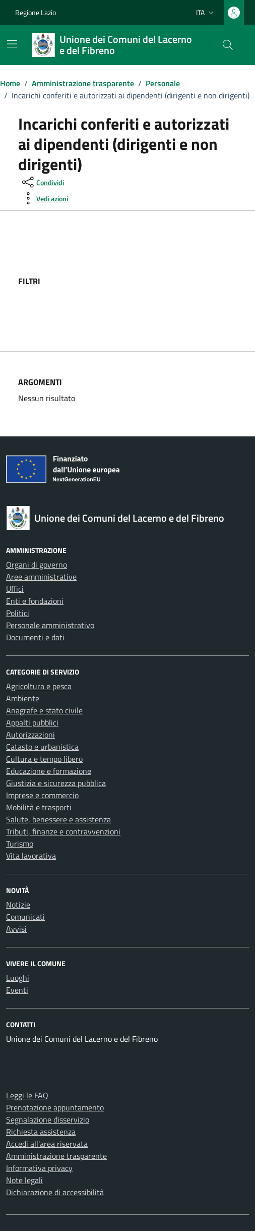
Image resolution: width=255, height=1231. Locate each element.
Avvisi (16, 929)
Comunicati (25, 917)
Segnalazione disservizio (47, 1119)
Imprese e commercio (42, 795)
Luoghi (17, 978)
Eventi (17, 990)
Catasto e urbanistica (42, 747)
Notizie (18, 905)
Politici (17, 613)
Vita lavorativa (31, 856)
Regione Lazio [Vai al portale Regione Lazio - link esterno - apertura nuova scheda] (35, 12)
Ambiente (22, 698)
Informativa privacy (39, 1168)
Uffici (15, 589)
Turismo (19, 843)
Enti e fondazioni (34, 601)
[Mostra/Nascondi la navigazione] (12, 44)
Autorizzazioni (30, 735)
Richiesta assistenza (41, 1132)
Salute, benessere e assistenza (58, 819)
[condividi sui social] (42, 182)
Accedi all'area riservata (47, 1144)
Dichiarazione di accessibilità (55, 1192)
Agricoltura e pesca (39, 686)
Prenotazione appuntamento (55, 1107)
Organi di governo (36, 564)
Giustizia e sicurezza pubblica (56, 783)
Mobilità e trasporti (39, 807)
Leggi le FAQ (27, 1095)
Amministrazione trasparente (56, 1156)
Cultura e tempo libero (44, 759)
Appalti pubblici (32, 722)
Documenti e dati (35, 637)
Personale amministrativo (50, 625)
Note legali (24, 1180)
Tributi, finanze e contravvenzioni (63, 831)
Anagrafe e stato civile (44, 710)
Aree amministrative (41, 577)
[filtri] (161, 281)
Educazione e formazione (48, 771)
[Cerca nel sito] (228, 45)
